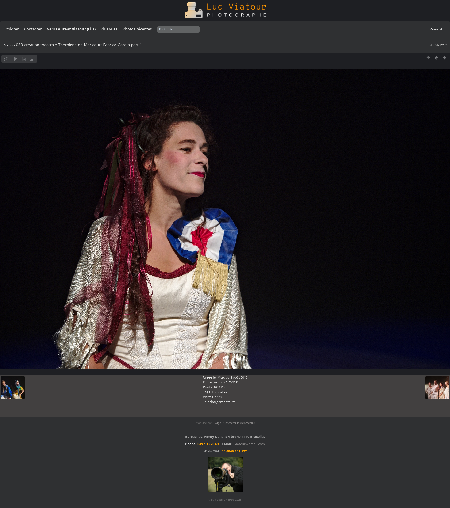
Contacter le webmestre (239, 423)
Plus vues (109, 29)
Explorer (11, 29)
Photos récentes (137, 29)
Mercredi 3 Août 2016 (232, 377)
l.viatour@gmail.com (249, 444)
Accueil (8, 45)
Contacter (33, 29)
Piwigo (217, 423)
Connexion (438, 29)
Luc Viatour (220, 392)
